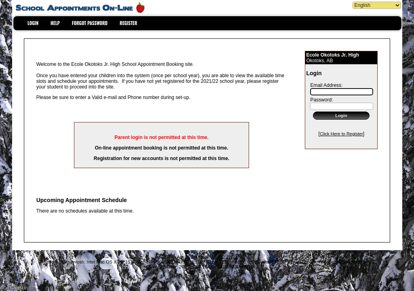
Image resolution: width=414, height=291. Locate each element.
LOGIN (32, 23)
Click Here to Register (341, 133)
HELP (55, 23)
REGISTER (128, 23)
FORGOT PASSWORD (90, 23)
